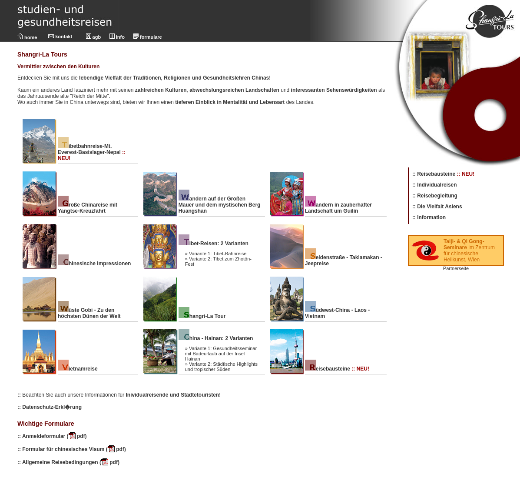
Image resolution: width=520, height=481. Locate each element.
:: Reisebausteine (433, 174)
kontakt (60, 36)
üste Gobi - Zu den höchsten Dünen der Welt (89, 313)
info (117, 37)
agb (93, 37)
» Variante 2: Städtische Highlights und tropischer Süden (221, 366)
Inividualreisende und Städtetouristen (171, 395)
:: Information (429, 217)
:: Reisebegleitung (434, 196)
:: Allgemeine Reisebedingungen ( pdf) (68, 462)
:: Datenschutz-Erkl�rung (49, 407)
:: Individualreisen (434, 185)
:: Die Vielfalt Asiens (437, 207)
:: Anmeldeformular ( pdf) (52, 436)
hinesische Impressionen (94, 264)
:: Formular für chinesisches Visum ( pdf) (71, 449)
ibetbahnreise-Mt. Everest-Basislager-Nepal (89, 149)
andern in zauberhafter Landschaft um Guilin (338, 208)
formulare (147, 37)
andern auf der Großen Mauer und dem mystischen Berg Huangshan (220, 205)
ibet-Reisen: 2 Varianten (213, 243)
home (27, 37)
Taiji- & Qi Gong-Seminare (464, 244)
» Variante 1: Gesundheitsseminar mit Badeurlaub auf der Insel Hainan (221, 353)
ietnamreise (78, 369)
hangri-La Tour (202, 316)
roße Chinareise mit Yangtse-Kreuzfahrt (87, 208)
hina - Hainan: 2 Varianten (216, 338)
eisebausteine (327, 369)
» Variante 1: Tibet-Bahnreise (216, 253)
